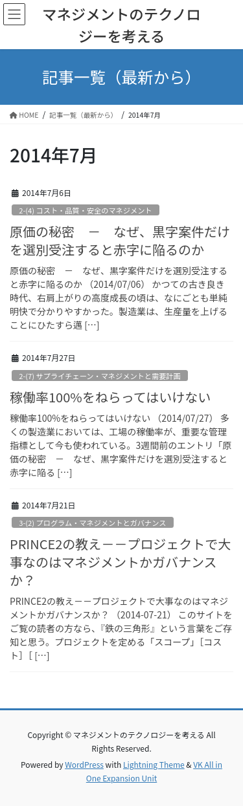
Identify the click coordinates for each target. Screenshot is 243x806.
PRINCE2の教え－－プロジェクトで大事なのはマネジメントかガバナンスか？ (120, 561)
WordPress (84, 764)
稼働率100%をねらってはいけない (110, 396)
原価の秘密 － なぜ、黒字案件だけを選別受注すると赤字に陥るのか (120, 240)
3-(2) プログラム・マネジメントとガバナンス (92, 522)
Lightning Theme (154, 764)
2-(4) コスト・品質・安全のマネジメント (85, 210)
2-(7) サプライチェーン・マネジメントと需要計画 (100, 376)
